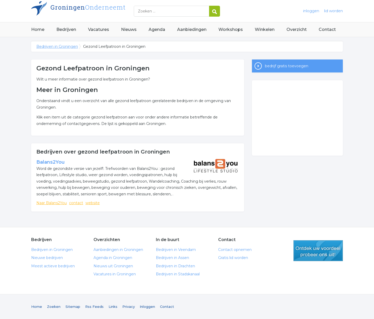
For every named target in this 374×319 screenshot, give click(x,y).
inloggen (311, 11)
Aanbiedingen (191, 29)
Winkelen (265, 29)
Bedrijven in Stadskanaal (178, 274)
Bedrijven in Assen (172, 257)
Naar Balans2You (51, 203)
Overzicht (296, 29)
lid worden (333, 11)
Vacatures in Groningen (115, 274)
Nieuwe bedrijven (47, 257)
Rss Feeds (94, 306)
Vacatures (98, 29)
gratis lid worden (318, 250)
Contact (327, 29)
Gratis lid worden (233, 257)
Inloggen (147, 306)
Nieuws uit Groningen (113, 266)
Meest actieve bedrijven (53, 266)
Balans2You (50, 162)
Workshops (230, 29)
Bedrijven (66, 29)
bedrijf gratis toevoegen (286, 66)
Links (113, 306)
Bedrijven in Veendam (176, 249)
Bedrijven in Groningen (96, 11)
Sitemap (72, 306)
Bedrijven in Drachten (175, 266)
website (92, 203)
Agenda (157, 29)
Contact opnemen (235, 249)
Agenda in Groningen (113, 257)
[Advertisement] (297, 117)
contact (76, 203)
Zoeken (54, 306)
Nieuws (129, 29)
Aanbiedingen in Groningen (118, 249)
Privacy (128, 306)
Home (37, 29)
